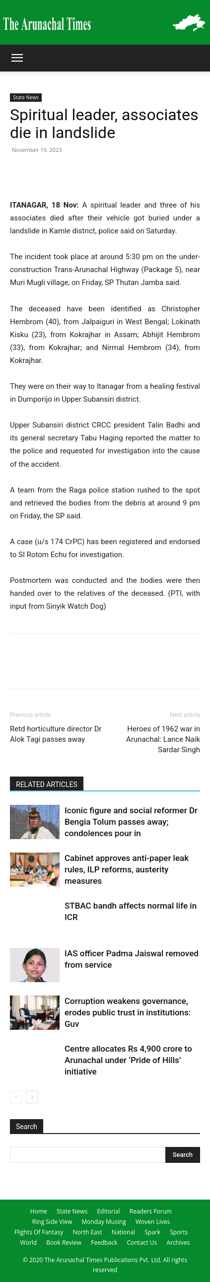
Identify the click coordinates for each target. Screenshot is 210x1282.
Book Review (63, 1242)
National (123, 1232)
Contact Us (142, 1242)
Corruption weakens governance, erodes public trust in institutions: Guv (128, 1012)
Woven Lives (153, 1221)
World (28, 1242)
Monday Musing (103, 1221)
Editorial (108, 1211)
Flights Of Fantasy (39, 1232)
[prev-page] (16, 1097)
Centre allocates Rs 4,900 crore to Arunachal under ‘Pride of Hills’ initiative (128, 1060)
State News (26, 97)
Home (38, 1211)
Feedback (104, 1242)
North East (87, 1232)
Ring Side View (52, 1221)
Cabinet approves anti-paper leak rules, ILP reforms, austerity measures (127, 869)
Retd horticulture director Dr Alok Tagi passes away (56, 734)
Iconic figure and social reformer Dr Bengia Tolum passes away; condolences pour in (131, 821)
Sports (179, 1232)
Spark (152, 1232)
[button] (17, 58)
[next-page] (32, 1097)
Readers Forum (151, 1211)
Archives (178, 1242)
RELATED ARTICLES (46, 784)
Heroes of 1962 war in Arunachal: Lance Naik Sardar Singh (163, 739)
